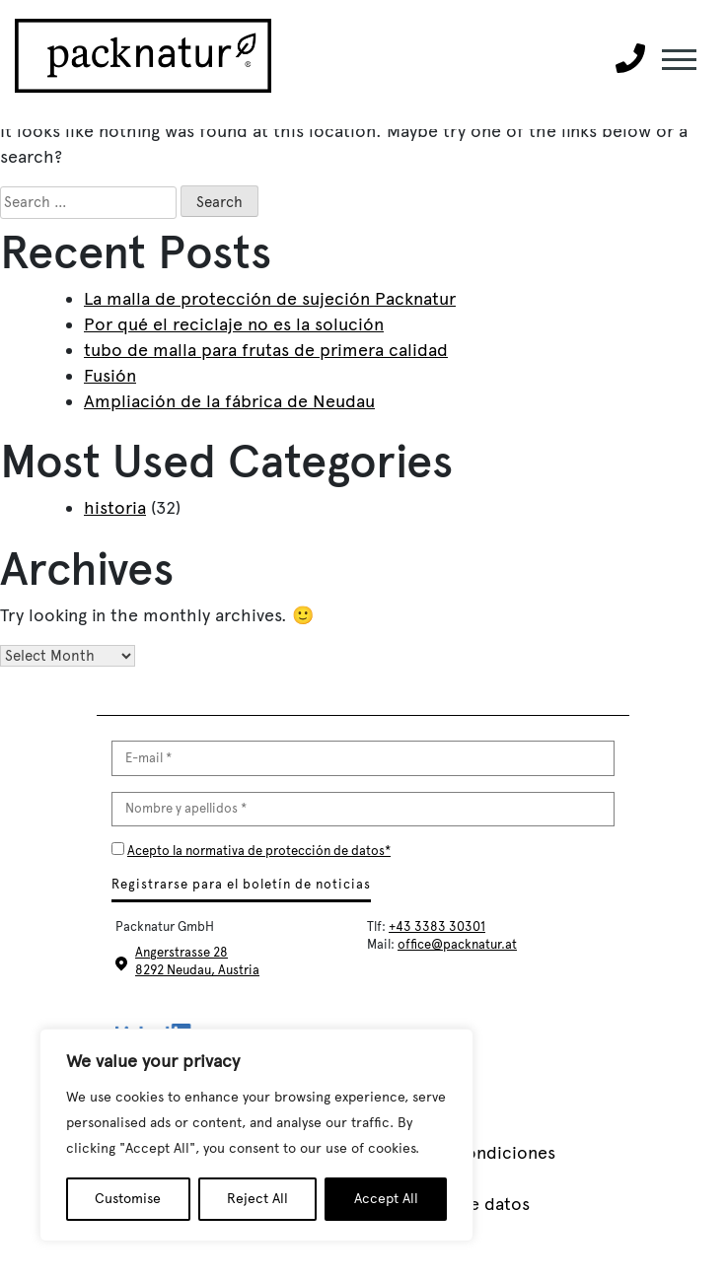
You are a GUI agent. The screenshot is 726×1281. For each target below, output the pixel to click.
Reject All (257, 1198)
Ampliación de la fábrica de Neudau (229, 401)
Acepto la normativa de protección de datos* (259, 850)
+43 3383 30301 (437, 926)
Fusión (110, 376)
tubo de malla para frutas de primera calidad (266, 350)
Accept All (386, 1198)
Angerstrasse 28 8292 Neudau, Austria (197, 961)
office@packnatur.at (457, 944)
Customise (128, 1198)
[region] (256, 1135)
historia (115, 508)
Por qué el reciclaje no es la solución (234, 324)
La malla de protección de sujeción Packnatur (270, 299)
